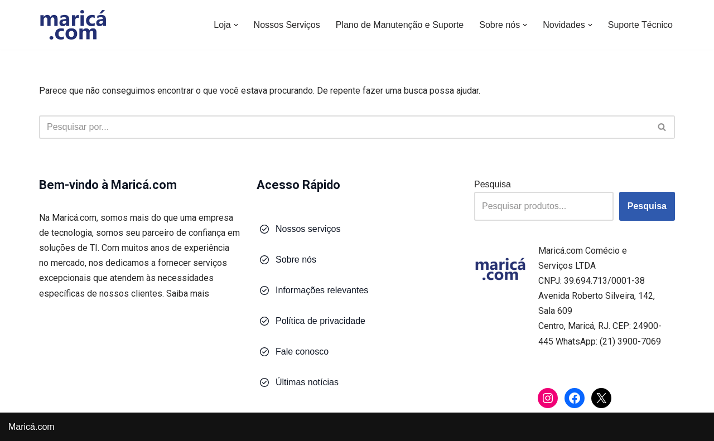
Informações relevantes (322, 290)
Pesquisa (492, 184)
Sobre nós (296, 259)
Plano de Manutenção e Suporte (400, 25)
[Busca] (344, 127)
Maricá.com (31, 427)
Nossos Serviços (287, 25)
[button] (236, 25)
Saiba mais (187, 293)
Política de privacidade (320, 321)
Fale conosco (302, 351)
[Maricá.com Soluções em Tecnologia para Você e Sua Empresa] (72, 25)
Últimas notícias (307, 382)
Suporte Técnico (640, 25)
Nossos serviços (308, 229)
